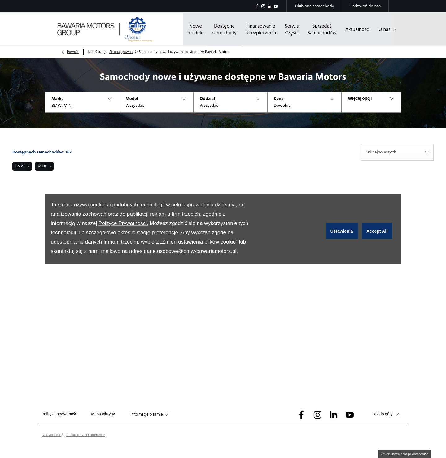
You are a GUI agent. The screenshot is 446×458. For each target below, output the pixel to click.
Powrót (73, 51)
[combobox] (397, 152)
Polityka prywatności (60, 414)
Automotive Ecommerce (85, 435)
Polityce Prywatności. (123, 223)
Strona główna (121, 51)
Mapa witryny (103, 414)
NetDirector (51, 435)
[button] (82, 102)
